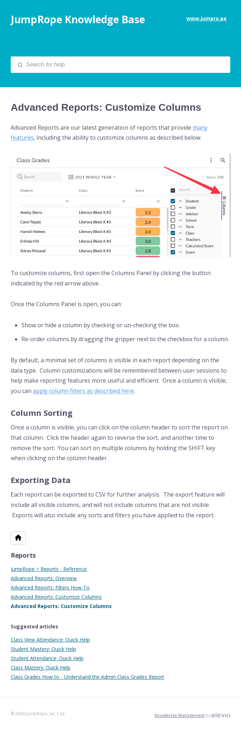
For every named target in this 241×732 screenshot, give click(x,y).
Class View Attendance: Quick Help (50, 639)
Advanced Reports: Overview (44, 578)
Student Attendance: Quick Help (47, 658)
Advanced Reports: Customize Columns (56, 596)
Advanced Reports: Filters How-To (50, 587)
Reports (23, 555)
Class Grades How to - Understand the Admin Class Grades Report (87, 676)
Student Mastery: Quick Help (43, 649)
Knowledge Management (180, 715)
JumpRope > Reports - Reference (49, 569)
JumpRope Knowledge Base (78, 19)
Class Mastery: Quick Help (40, 667)
